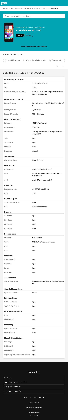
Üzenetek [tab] (55, 60)
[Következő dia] (63, 66)
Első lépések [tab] (12, 60)
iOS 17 (20, 35)
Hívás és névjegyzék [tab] (34, 60)
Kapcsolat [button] (33, 372)
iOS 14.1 (28, 35)
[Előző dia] (57, 66)
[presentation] (34, 62)
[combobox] (34, 16)
